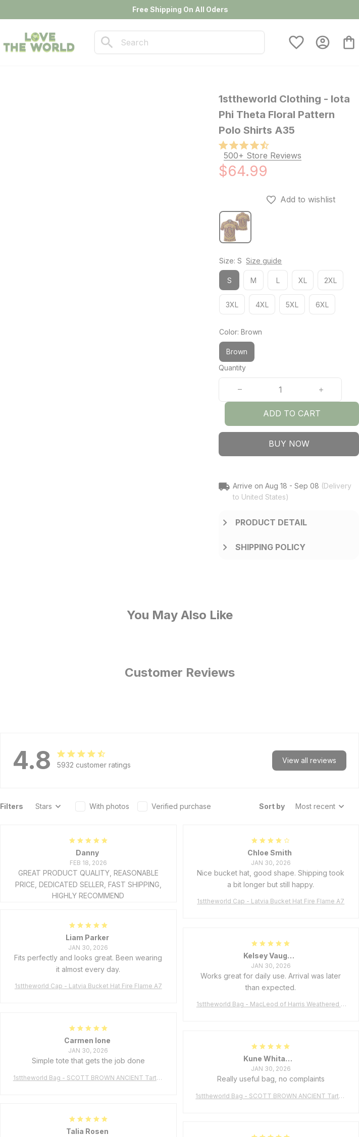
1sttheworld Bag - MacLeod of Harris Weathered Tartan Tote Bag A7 (270, 1004)
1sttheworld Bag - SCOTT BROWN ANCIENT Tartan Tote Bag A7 (88, 1078)
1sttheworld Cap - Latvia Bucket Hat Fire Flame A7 (270, 901)
